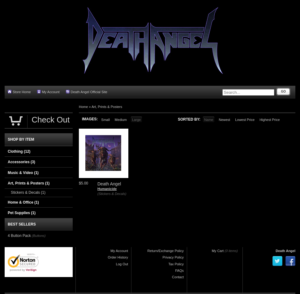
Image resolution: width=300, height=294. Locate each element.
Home (83, 107)
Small (105, 120)
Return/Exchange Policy (166, 251)
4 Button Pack (19, 236)
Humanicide (107, 189)
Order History (118, 257)
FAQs (179, 270)
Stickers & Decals (28, 192)
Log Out (122, 264)
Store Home (19, 92)
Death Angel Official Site (86, 92)
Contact (178, 277)
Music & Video (23, 173)
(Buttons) (39, 236)
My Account (48, 92)
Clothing (19, 151)
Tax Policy (176, 264)
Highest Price (269, 120)
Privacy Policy (173, 257)
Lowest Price (245, 120)
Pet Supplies (22, 213)
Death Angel (285, 251)
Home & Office (23, 202)
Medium (121, 120)
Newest (224, 120)
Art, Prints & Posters (107, 107)
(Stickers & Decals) (111, 194)
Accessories (21, 162)
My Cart (218, 251)
